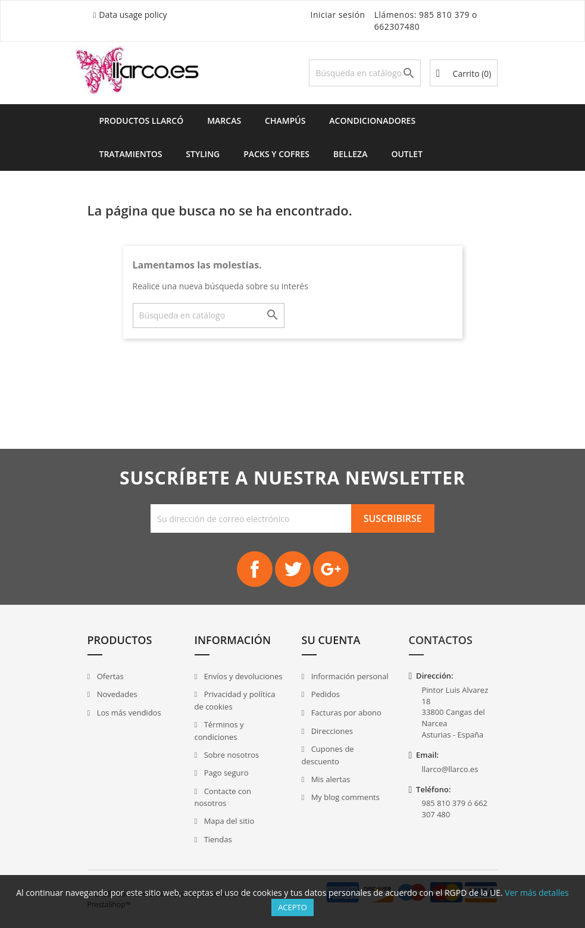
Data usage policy (133, 14)
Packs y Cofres (276, 154)
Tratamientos (130, 154)
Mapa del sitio (228, 820)
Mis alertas (329, 779)
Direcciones (331, 731)
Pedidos (324, 694)
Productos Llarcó (141, 120)
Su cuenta (331, 640)
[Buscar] (365, 73)
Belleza (350, 154)
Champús (285, 120)
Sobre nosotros (230, 754)
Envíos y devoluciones (242, 676)
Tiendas (217, 839)
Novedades (116, 694)
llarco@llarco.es (450, 769)
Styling (203, 154)
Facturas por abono (345, 712)
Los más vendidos (128, 712)
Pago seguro (225, 772)
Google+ (331, 569)
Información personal (349, 676)
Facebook (255, 569)
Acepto (292, 907)
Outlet (407, 154)
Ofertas (109, 676)
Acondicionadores (372, 120)
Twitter (293, 569)
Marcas (224, 120)
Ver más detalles (536, 892)
